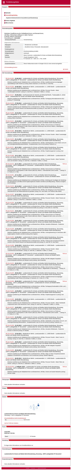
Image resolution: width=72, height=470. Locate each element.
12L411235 (10, 350)
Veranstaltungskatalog (11, 15)
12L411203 (10, 113)
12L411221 (10, 147)
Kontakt (27, 468)
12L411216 (10, 186)
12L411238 (10, 325)
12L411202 (10, 78)
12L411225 (10, 273)
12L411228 (10, 229)
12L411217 (10, 95)
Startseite (7, 13)
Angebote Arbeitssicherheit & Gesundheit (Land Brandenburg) (22, 17)
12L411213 (10, 164)
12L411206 (10, 155)
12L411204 (10, 86)
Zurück (66, 69)
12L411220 (10, 202)
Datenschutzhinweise (42, 468)
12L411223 (10, 139)
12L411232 (10, 253)
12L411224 (10, 317)
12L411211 (10, 358)
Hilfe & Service (9, 23)
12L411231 (10, 342)
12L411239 (10, 220)
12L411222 (10, 291)
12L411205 (10, 131)
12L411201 (10, 175)
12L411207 (10, 194)
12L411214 (10, 211)
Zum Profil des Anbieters (12, 423)
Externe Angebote (10, 20)
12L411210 (10, 333)
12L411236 (10, 237)
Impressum (33, 468)
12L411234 (10, 281)
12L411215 (10, 263)
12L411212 (10, 121)
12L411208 (10, 245)
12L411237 (10, 307)
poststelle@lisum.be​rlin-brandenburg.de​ (16, 418)
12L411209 (10, 299)
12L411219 (10, 103)
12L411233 (10, 366)
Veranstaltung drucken (11, 67)
